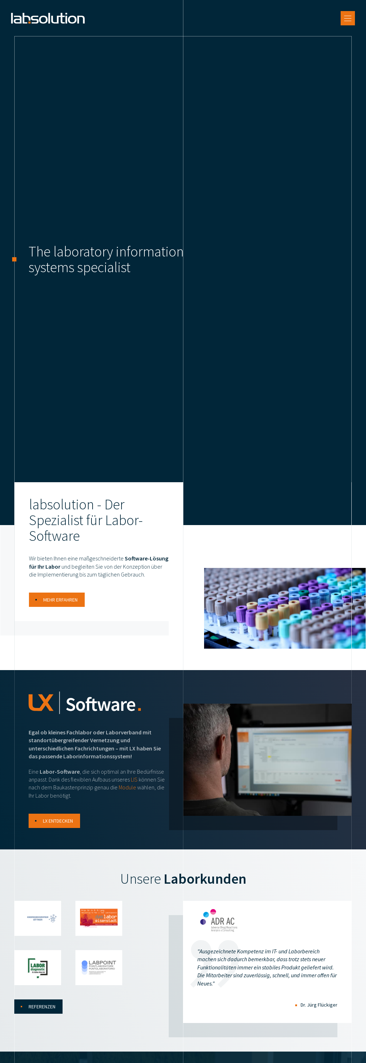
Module (127, 793)
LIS (134, 785)
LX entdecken (58, 827)
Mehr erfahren (60, 606)
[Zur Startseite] (51, 21)
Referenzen (42, 1013)
